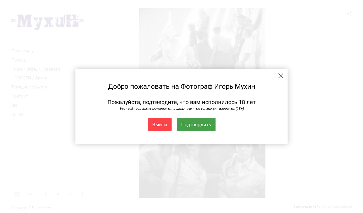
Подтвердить (196, 124)
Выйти (159, 124)
